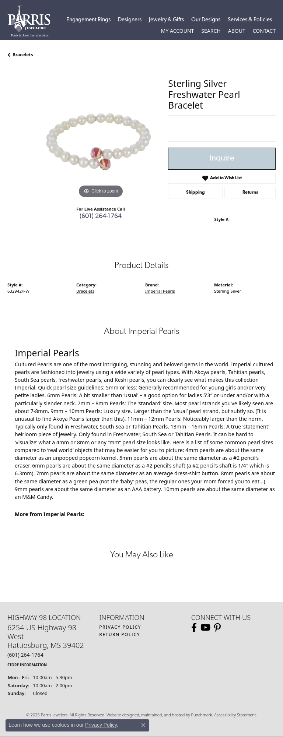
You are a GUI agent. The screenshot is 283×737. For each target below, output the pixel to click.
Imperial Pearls (160, 291)
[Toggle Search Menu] (210, 30)
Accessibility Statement (235, 714)
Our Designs (205, 20)
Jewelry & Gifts (166, 20)
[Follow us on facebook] (194, 627)
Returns (250, 192)
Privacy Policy (101, 725)
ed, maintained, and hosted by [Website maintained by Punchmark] (162, 714)
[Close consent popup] (143, 725)
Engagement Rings (88, 20)
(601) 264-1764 (101, 216)
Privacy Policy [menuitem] (120, 627)
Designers (130, 20)
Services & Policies (250, 20)
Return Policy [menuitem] (119, 634)
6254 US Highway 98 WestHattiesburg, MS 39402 (45, 645)
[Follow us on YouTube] (205, 627)
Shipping (195, 192)
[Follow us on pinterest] (217, 627)
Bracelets (23, 55)
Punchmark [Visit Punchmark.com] (201, 714)
